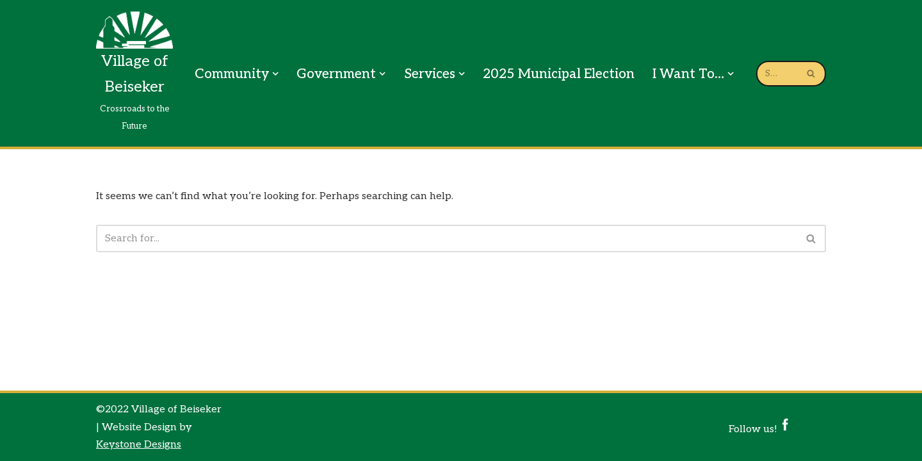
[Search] (446, 238)
